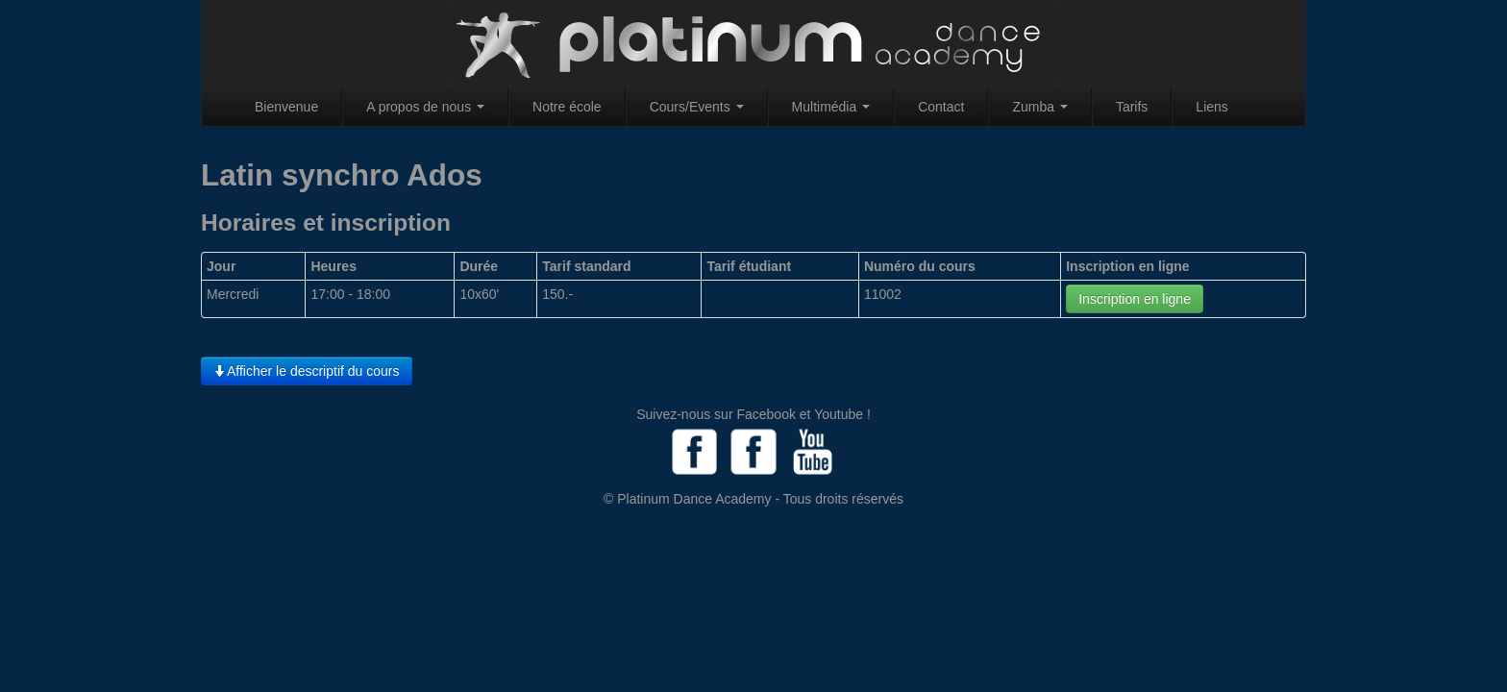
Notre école (567, 106)
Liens (1211, 106)
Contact (941, 106)
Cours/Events (697, 106)
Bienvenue (286, 106)
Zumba (1039, 106)
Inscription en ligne (1134, 299)
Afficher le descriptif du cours (306, 371)
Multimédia (831, 106)
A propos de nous (425, 106)
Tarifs (1132, 106)
